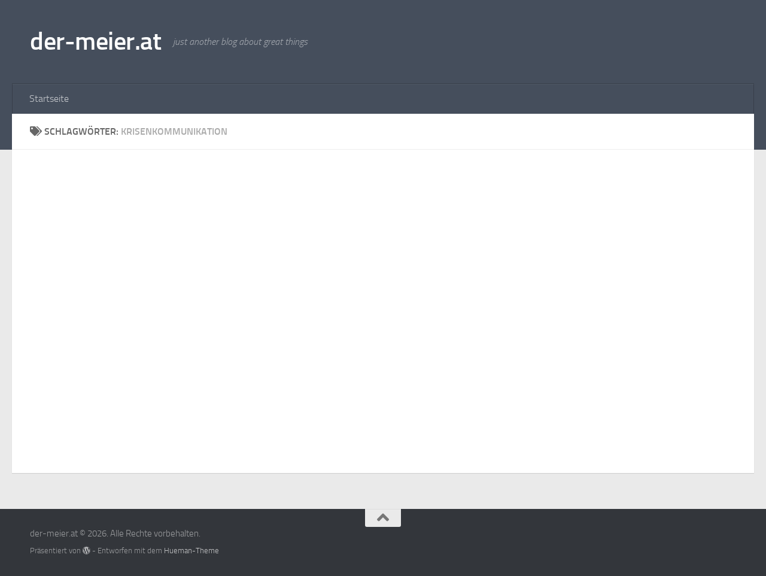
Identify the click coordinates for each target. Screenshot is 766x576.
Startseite (49, 98)
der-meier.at (95, 41)
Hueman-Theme (191, 550)
